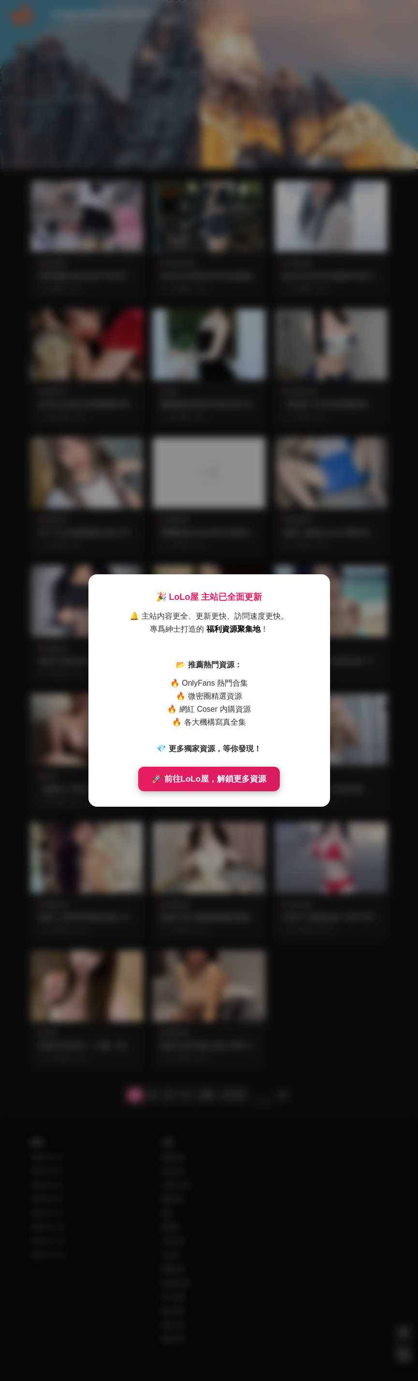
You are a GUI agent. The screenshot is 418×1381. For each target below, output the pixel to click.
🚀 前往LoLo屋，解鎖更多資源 (209, 779)
